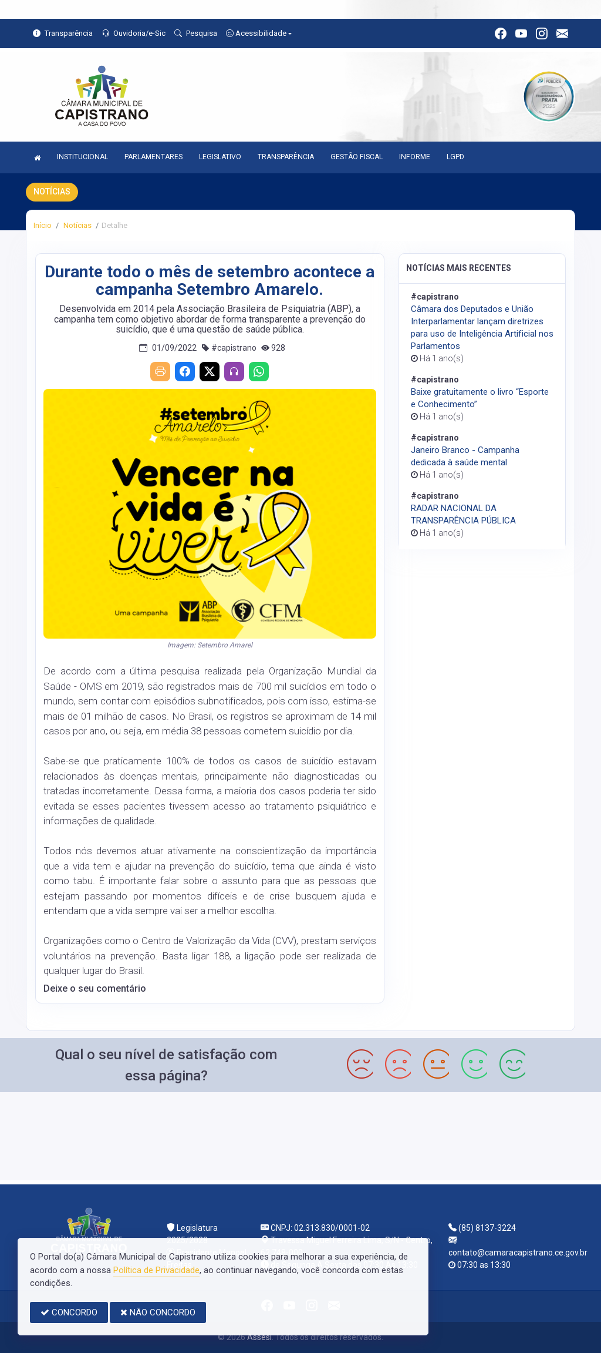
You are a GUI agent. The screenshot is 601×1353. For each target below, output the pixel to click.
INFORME (414, 157)
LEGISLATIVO (220, 157)
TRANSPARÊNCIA (286, 157)
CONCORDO (68, 1312)
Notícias (77, 225)
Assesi (259, 1337)
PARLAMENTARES (153, 157)
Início (42, 225)
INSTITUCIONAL (82, 157)
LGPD (455, 157)
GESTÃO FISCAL (356, 157)
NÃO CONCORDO (157, 1312)
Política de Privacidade (156, 1270)
